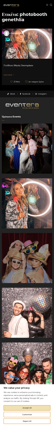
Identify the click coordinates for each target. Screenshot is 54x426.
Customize (27, 414)
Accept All (27, 408)
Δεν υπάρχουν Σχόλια (36, 82)
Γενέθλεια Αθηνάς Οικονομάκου (18, 65)
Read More (8, 75)
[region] (27, 405)
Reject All (27, 421)
